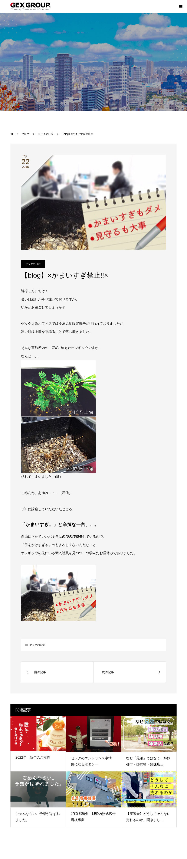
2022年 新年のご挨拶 (33, 757)
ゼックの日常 (33, 263)
